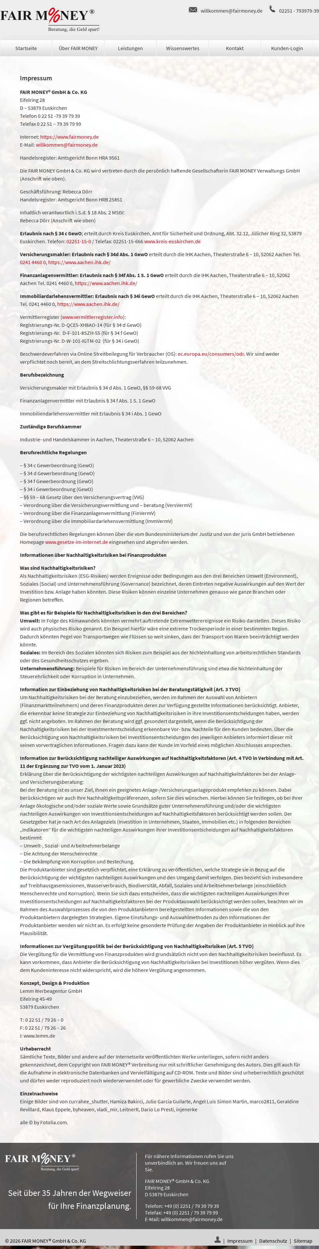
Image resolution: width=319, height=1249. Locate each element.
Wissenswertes (182, 48)
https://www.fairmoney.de (69, 136)
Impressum (240, 1240)
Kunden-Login (287, 48)
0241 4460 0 (33, 262)
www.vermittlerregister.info (92, 317)
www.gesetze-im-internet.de (76, 542)
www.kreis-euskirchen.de (172, 241)
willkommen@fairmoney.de (232, 10)
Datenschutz (273, 1240)
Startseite (26, 48)
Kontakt (235, 48)
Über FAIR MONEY (78, 48)
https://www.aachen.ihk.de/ (79, 262)
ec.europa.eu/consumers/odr (211, 353)
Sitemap (303, 1240)
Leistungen (130, 48)
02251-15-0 (78, 241)
